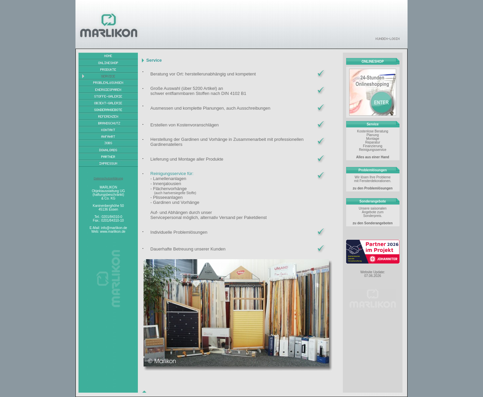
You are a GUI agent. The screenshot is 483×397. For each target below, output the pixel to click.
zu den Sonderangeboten (372, 223)
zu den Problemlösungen (373, 188)
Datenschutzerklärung (108, 178)
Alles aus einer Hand (372, 157)
